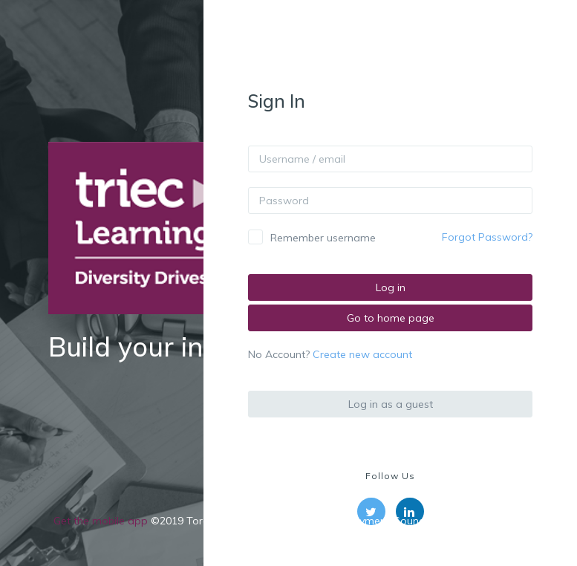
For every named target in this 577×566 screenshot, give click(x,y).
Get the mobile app (100, 520)
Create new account (362, 354)
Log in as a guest (390, 404)
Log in (390, 287)
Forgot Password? (487, 237)
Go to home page (390, 318)
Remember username (323, 237)
